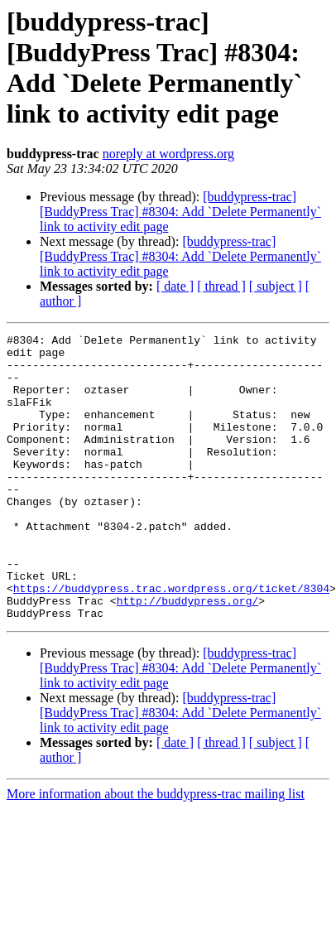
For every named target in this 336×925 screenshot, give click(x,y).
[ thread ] (221, 286)
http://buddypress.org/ (188, 655)
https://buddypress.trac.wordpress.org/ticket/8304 (171, 640)
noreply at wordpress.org (168, 154)
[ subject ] (275, 286)
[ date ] (175, 286)
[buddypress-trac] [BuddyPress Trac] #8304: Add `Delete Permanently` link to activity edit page (180, 212)
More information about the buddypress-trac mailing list (156, 851)
